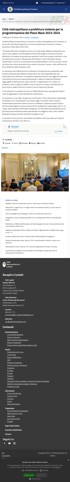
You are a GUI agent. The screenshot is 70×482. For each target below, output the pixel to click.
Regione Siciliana (8, 3)
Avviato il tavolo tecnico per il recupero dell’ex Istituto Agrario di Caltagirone (30, 236)
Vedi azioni (6, 148)
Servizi (7, 349)
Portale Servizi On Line (15, 352)
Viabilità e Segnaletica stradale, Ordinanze (22, 384)
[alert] (35, 470)
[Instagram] (14, 443)
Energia (10, 373)
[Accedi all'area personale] (37, 3)
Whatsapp (23, 143)
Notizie (11, 19)
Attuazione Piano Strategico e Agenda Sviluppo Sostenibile (28, 381)
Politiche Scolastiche (14, 363)
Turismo (8, 434)
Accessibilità (6, 456)
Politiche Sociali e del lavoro (17, 365)
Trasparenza (9, 408)
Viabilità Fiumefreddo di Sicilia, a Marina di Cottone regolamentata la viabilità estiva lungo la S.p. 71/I (34, 231)
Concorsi (10, 399)
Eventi (9, 401)
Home (4, 19)
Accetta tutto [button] (29, 475)
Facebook (6, 143)
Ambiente (10, 368)
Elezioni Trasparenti (14, 343)
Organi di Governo (13, 337)
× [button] (68, 460)
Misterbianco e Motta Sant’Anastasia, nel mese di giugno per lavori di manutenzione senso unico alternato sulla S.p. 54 (35, 225)
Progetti (10, 421)
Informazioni (10, 390)
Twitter (14, 143)
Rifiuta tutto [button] (41, 475)
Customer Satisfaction (13, 430)
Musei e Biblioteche (14, 357)
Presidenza (35, 37)
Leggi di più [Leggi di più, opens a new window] (58, 467)
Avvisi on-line (12, 396)
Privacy (4, 458)
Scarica (58, 131)
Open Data (11, 416)
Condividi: (7, 139)
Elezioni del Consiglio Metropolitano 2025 (22, 345)
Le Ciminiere (11, 355)
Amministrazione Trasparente (17, 411)
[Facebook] (4, 443)
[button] (31, 470)
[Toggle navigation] (4, 9)
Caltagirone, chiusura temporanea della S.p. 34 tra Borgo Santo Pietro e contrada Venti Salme (33, 218)
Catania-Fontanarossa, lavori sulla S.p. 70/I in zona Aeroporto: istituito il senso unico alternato (33, 241)
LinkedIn (41, 143)
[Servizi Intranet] (60, 3)
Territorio (10, 379)
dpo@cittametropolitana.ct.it (15, 321)
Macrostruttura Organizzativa (17, 340)
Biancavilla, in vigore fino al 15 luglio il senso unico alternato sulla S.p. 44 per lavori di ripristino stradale (33, 208)
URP (8, 360)
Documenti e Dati (13, 419)
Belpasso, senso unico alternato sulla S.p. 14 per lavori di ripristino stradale (30, 203)
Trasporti (10, 376)
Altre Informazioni (13, 404)
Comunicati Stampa (14, 393)
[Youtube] (9, 443)
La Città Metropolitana (15, 335)
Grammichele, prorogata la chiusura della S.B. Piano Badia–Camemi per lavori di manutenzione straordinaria (31, 251)
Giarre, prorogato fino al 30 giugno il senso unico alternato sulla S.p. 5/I (28, 214)
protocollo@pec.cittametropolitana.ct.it (19, 315)
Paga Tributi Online (12, 425)
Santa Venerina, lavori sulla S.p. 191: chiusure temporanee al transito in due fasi (31, 247)
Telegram (32, 143)
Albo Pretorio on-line (14, 413)
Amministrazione (11, 332)
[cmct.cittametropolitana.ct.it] (48, 3)
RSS (3, 453)
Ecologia (10, 371)
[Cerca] (66, 9)
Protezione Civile (13, 386)
